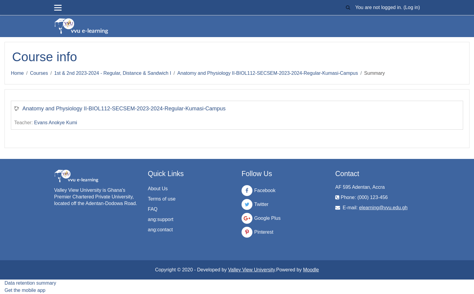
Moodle (311, 269)
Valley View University (251, 269)
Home (17, 73)
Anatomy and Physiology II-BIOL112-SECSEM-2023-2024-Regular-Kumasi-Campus (267, 73)
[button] (348, 7)
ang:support (161, 219)
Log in (411, 7)
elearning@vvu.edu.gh (383, 207)
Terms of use (162, 198)
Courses (39, 73)
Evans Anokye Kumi (55, 122)
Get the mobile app (25, 290)
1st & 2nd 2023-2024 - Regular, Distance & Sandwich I (112, 73)
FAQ (152, 209)
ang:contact (160, 229)
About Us (158, 188)
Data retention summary (30, 283)
